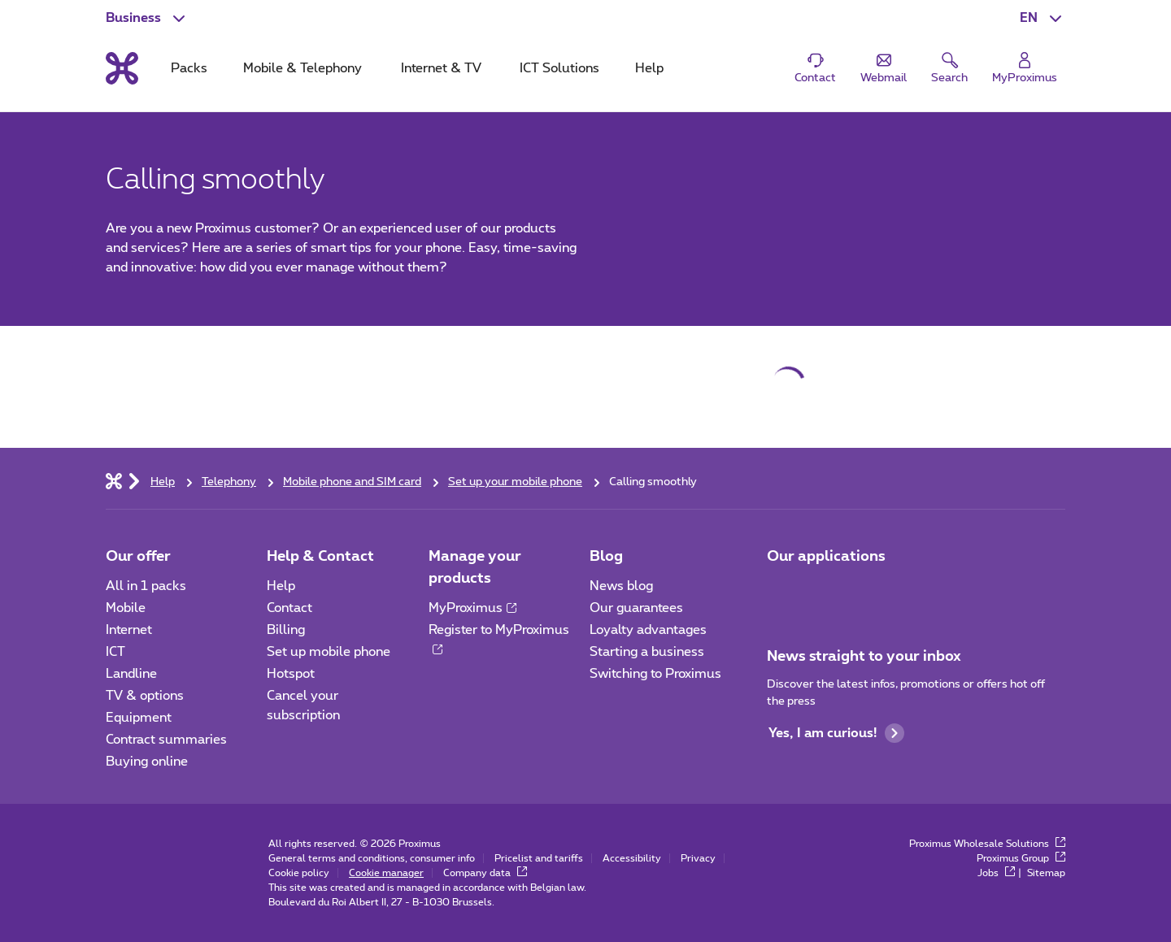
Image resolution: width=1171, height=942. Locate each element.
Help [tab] (649, 68)
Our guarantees (636, 607)
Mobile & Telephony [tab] (302, 68)
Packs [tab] (189, 68)
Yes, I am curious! (836, 733)
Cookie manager (386, 873)
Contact (289, 607)
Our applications (826, 556)
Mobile (126, 607)
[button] (1042, 18)
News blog (621, 586)
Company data (485, 873)
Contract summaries (166, 739)
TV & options (145, 695)
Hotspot (291, 673)
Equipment (139, 717)
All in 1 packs (146, 586)
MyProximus (472, 607)
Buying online (147, 761)
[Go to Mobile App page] (781, 591)
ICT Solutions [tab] (559, 68)
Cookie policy (298, 873)
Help (281, 586)
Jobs (996, 873)
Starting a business (647, 651)
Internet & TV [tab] (441, 68)
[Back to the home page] (122, 68)
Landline (131, 673)
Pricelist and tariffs (538, 858)
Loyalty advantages (648, 629)
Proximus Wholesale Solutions (987, 844)
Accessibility (632, 858)
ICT (115, 651)
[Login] (1024, 68)
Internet (129, 629)
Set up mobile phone (328, 651)
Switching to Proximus (655, 673)
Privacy (698, 858)
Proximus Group (1021, 858)
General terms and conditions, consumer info (371, 858)
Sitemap (1046, 873)
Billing (286, 629)
